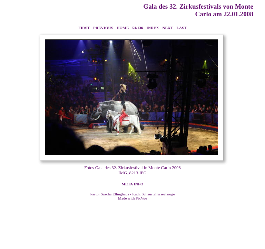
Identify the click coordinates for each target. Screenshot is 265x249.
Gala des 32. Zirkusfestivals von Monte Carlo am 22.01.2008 (198, 10)
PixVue (141, 198)
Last (182, 28)
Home (123, 28)
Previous (103, 28)
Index (152, 28)
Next (168, 28)
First (84, 28)
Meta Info (133, 184)
